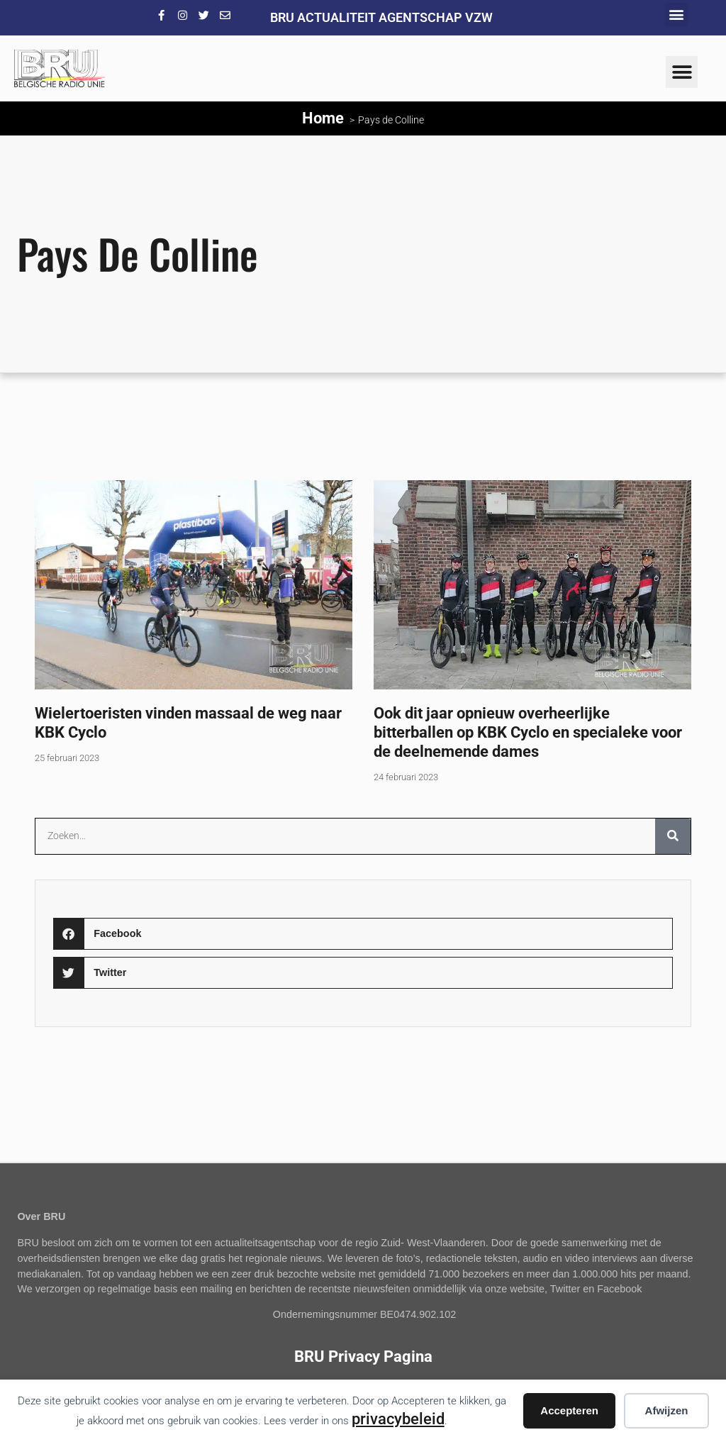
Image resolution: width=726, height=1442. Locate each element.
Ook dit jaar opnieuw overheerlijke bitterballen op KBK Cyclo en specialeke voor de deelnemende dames (528, 732)
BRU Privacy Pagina (363, 1356)
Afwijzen (666, 1410)
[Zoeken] (673, 836)
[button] (676, 14)
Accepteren (569, 1410)
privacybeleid (398, 1418)
